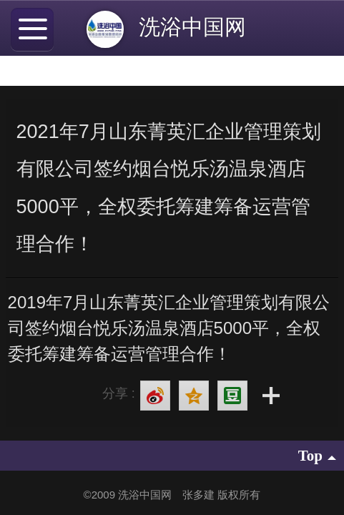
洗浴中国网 (198, 27)
